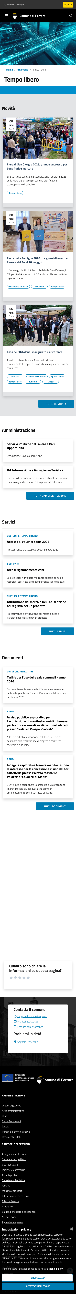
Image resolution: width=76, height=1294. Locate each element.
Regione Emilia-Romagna (13, 4)
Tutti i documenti (55, 806)
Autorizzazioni (9, 1217)
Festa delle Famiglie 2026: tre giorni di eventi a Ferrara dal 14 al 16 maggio (37, 260)
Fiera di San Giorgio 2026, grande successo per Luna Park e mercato (37, 167)
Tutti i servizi (57, 631)
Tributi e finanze (10, 1201)
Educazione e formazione (15, 1196)
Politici (5, 1126)
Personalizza (37, 1278)
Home (9, 70)
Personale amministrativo (16, 1132)
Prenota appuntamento (28, 1027)
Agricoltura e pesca (12, 1222)
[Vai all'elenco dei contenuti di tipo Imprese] (15, 376)
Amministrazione (13, 1095)
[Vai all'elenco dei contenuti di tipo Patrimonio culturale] (18, 287)
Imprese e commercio (13, 1170)
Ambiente (7, 1206)
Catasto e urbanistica (13, 1180)
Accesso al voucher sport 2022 (28, 541)
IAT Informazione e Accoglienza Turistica (35, 470)
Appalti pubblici (10, 1175)
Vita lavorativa (10, 1165)
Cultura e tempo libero (14, 1159)
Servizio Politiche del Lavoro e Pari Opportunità (31, 445)
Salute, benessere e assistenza (18, 1212)
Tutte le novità (56, 404)
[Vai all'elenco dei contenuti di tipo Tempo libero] (15, 193)
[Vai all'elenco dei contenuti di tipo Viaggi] (50, 382)
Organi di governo (11, 1105)
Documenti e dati (11, 1137)
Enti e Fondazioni (11, 1121)
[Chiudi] (71, 1228)
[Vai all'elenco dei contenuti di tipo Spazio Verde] (57, 376)
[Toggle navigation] (7, 15)
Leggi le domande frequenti (30, 1016)
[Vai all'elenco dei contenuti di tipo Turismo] (33, 382)
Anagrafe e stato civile (14, 1154)
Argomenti (22, 70)
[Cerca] (71, 16)
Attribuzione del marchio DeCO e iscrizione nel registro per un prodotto (36, 603)
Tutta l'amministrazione (50, 496)
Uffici (4, 1116)
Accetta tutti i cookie (38, 1286)
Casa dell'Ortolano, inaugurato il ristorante (34, 352)
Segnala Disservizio (25, 1042)
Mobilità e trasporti (12, 1191)
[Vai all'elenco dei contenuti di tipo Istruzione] (39, 287)
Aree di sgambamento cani (25, 569)
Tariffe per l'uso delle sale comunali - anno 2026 (36, 679)
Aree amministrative (13, 1111)
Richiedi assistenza (25, 1021)
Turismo (6, 1185)
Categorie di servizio (16, 1144)
